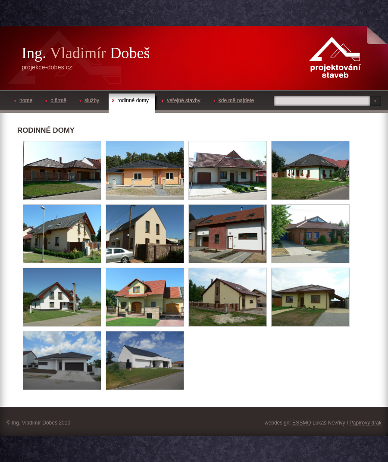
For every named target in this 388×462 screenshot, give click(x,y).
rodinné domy (130, 100)
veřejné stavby (181, 100)
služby (89, 100)
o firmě (55, 100)
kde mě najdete (233, 100)
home (23, 100)
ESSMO (301, 423)
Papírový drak (366, 423)
